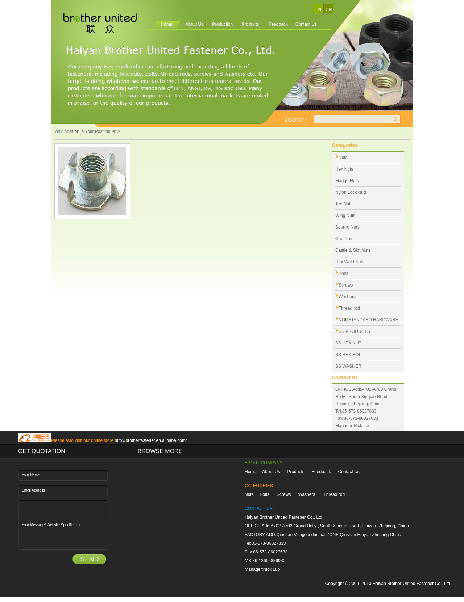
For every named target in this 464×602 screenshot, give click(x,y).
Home (166, 24)
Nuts (343, 157)
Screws (346, 285)
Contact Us (306, 24)
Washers (347, 296)
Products (250, 24)
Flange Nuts (347, 180)
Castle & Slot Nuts (352, 250)
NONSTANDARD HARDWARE (368, 319)
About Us (194, 24)
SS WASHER (348, 366)
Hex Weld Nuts (349, 261)
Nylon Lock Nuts (351, 192)
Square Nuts (347, 227)
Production (222, 24)
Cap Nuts (344, 238)
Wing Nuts (345, 215)
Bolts (343, 273)
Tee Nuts (343, 203)
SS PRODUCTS (354, 331)
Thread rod (349, 308)
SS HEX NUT (348, 343)
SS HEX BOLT (349, 354)
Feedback (278, 24)
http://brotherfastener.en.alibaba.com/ (151, 440)
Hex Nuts (344, 169)
